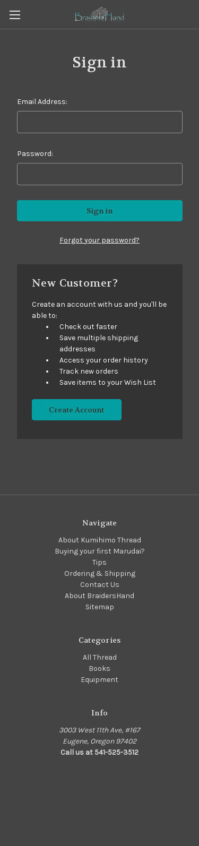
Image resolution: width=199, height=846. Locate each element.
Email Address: (42, 101)
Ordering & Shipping (99, 573)
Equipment (99, 679)
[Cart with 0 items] (193, 13)
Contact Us (99, 584)
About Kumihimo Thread (99, 540)
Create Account (76, 410)
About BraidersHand (99, 595)
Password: (35, 153)
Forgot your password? (99, 240)
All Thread (100, 657)
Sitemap (99, 606)
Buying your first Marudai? (100, 551)
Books (99, 668)
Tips (99, 562)
